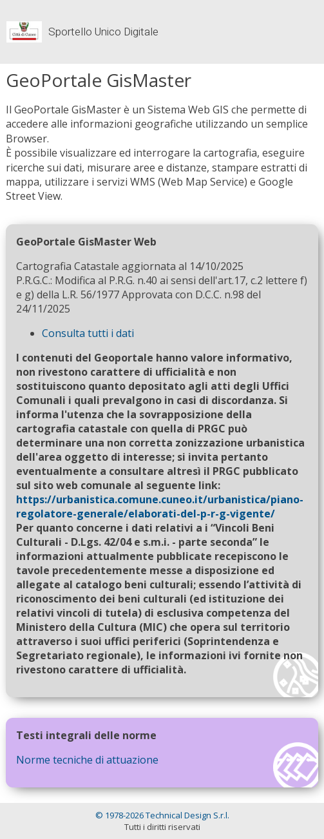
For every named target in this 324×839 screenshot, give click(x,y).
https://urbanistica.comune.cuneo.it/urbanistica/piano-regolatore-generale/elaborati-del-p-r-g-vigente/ (159, 506)
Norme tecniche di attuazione (87, 760)
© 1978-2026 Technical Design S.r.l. (162, 815)
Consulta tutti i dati (88, 333)
